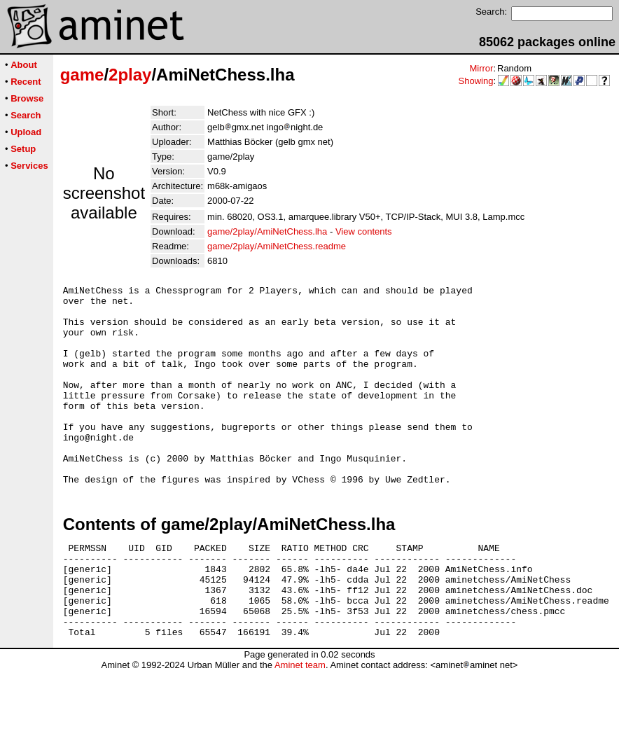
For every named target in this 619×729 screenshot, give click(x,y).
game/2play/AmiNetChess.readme (276, 246)
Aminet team (300, 723)
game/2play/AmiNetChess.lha (267, 231)
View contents (363, 231)
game (82, 74)
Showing (476, 81)
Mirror (481, 68)
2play (130, 74)
